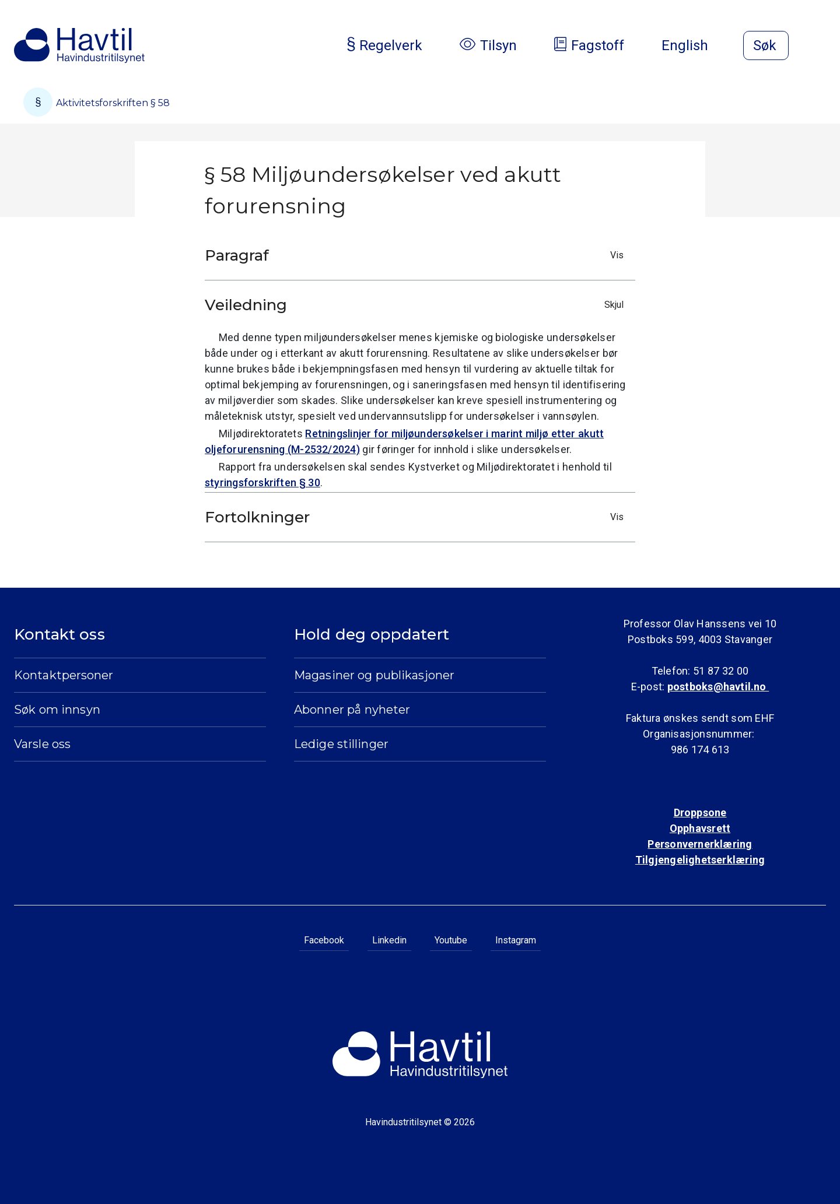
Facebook (324, 940)
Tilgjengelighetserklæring (700, 860)
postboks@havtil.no (718, 686)
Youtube (451, 940)
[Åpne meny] (819, 46)
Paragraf (417, 255)
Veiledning (417, 305)
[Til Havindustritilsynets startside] (79, 45)
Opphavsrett (700, 828)
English (694, 45)
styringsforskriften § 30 (262, 482)
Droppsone (700, 812)
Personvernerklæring (700, 844)
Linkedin (389, 940)
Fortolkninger (417, 517)
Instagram (515, 940)
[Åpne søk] (766, 45)
